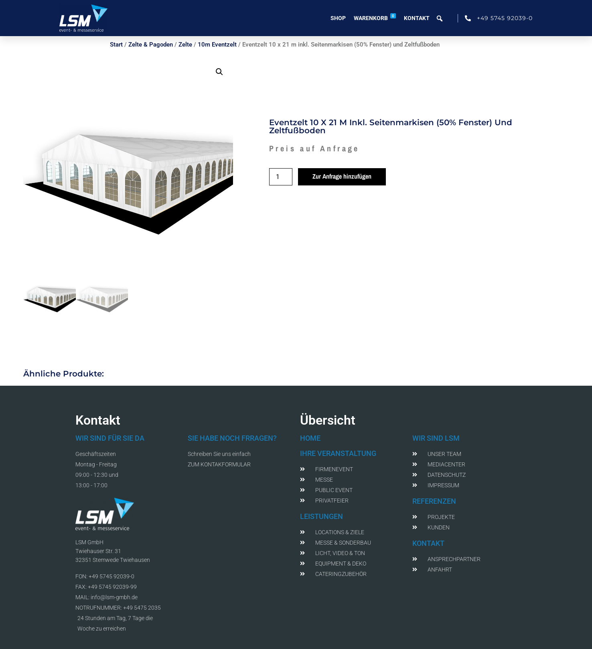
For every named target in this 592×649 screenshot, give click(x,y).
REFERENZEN (434, 501)
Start (116, 44)
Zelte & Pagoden (150, 44)
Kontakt (417, 18)
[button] (219, 72)
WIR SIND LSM (436, 438)
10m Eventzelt (217, 44)
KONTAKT (428, 543)
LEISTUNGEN (321, 516)
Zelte (185, 44)
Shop (338, 18)
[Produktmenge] (280, 176)
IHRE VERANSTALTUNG (338, 453)
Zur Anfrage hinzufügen (341, 176)
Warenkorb (375, 17)
